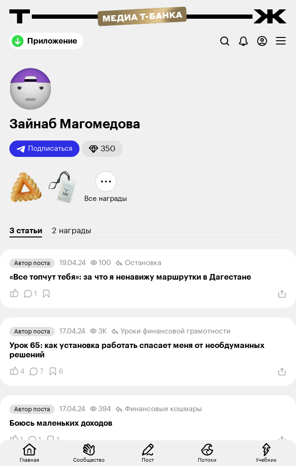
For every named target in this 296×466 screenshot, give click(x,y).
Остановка (138, 263)
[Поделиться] (282, 294)
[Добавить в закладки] (46, 293)
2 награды (71, 231)
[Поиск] (225, 41)
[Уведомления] (243, 41)
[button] (102, 149)
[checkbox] (281, 41)
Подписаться (44, 149)
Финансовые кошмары (159, 409)
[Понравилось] (14, 293)
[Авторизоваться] (262, 41)
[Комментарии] (30, 293)
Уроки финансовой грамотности (171, 331)
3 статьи (25, 231)
